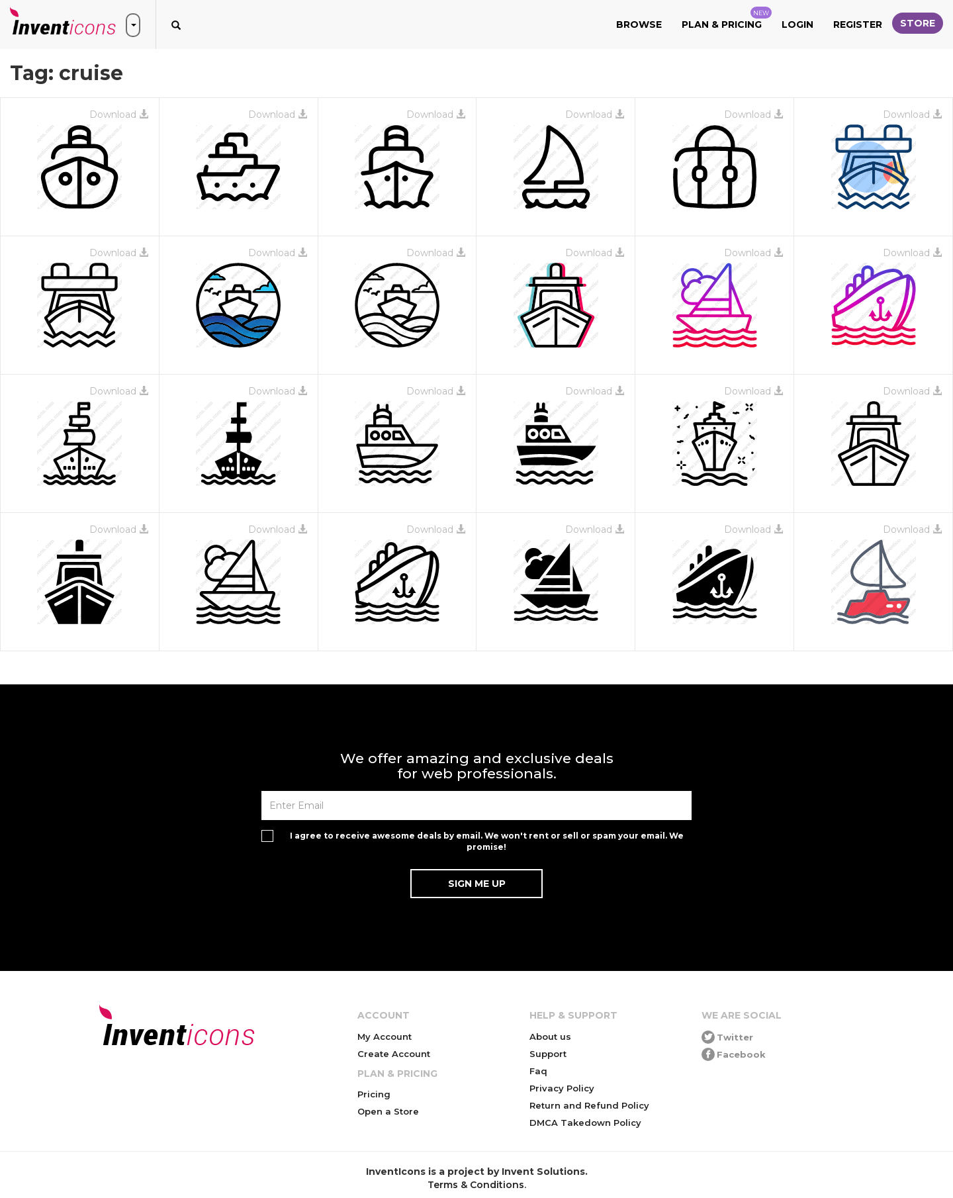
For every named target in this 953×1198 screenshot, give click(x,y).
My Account (384, 1036)
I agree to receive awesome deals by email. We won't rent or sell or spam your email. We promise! (487, 841)
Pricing (373, 1094)
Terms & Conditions (476, 1185)
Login (797, 24)
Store (917, 23)
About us (550, 1036)
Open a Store (388, 1111)
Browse (639, 24)
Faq (538, 1071)
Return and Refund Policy (589, 1105)
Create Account (393, 1053)
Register (857, 24)
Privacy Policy (561, 1088)
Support (548, 1053)
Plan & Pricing (727, 18)
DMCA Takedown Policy (585, 1122)
